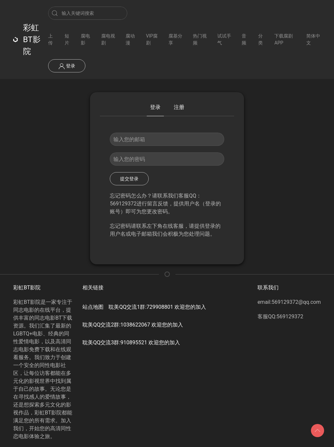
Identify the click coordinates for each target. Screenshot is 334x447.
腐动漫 (130, 39)
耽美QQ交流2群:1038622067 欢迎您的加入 (132, 325)
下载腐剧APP (283, 39)
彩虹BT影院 (27, 39)
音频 (244, 39)
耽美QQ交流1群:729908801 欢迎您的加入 (157, 307)
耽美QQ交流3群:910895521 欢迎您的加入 (131, 342)
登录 (66, 66)
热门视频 (200, 39)
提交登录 (129, 178)
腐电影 (85, 39)
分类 (260, 39)
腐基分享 (175, 39)
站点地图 (93, 307)
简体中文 (313, 39)
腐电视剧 (108, 39)
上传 (50, 39)
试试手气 (224, 39)
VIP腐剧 (152, 39)
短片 (67, 39)
